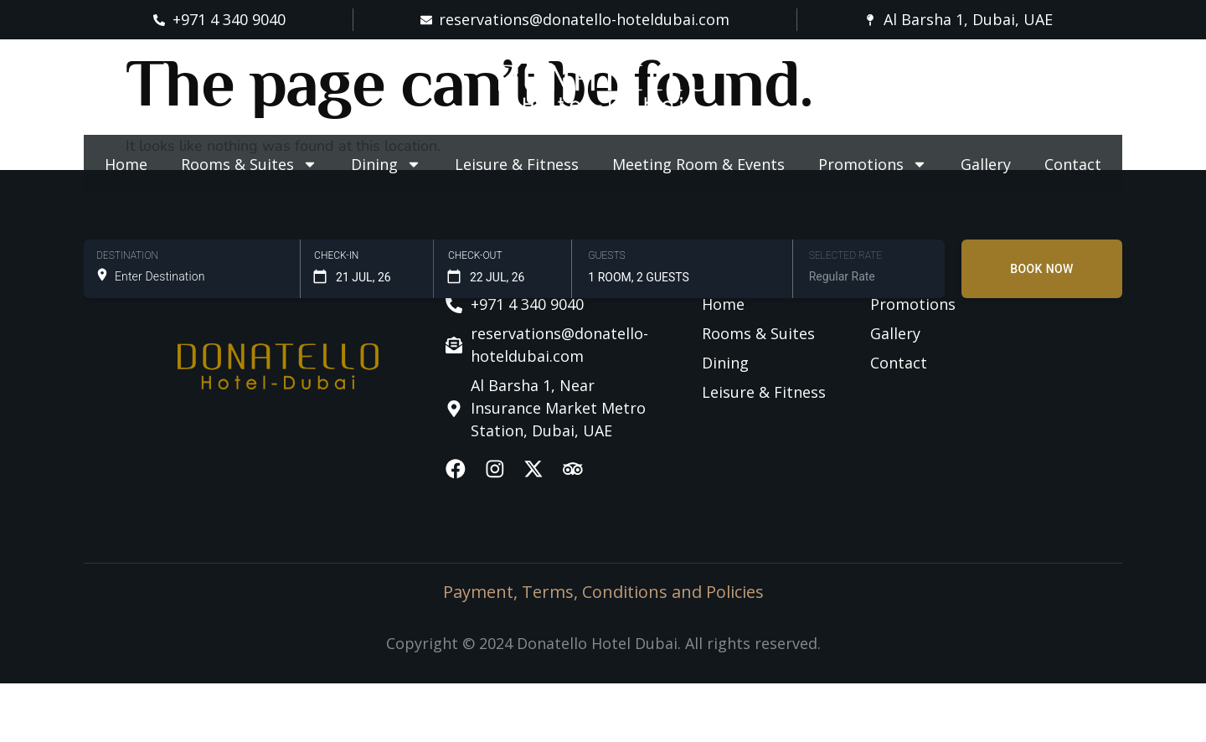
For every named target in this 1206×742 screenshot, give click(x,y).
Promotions (872, 164)
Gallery (986, 164)
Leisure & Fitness (517, 164)
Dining (386, 164)
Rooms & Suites (249, 164)
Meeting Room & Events (698, 164)
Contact (1072, 164)
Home (126, 164)
